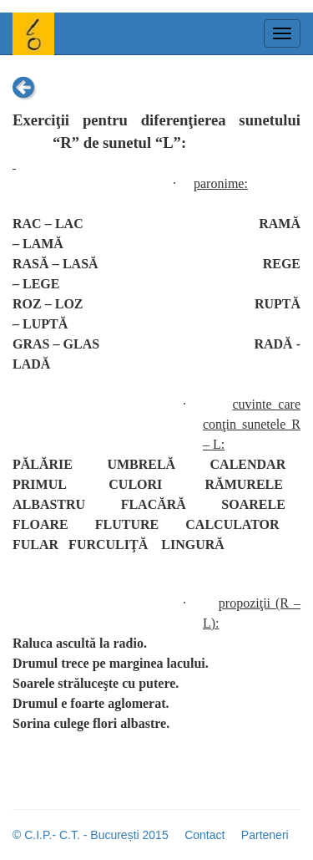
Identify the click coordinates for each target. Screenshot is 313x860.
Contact (204, 835)
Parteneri (265, 835)
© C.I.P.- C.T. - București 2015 (91, 835)
